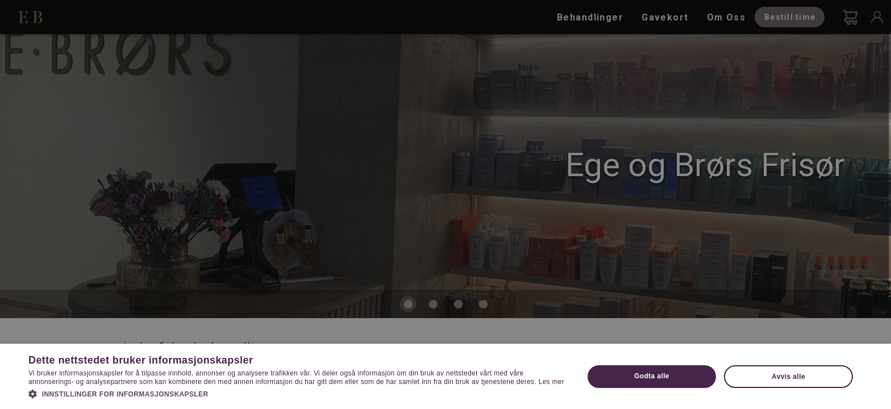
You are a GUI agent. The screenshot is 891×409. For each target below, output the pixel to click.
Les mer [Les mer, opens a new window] (551, 382)
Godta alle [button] (651, 376)
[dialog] (445, 204)
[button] (297, 393)
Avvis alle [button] (788, 377)
